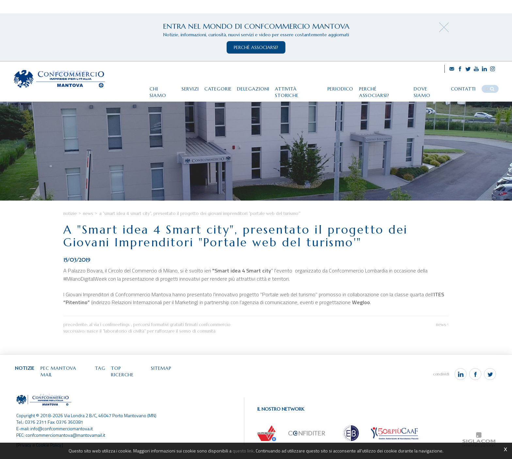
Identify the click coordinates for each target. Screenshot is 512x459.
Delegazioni (251, 87)
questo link (243, 450)
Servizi (185, 87)
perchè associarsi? (256, 47)
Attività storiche (296, 87)
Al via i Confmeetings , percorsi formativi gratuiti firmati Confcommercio (160, 332)
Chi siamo (157, 87)
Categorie (214, 87)
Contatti (465, 87)
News (88, 221)
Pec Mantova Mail (67, 376)
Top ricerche (132, 376)
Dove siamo (431, 87)
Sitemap (166, 376)
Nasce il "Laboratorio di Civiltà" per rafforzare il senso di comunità (151, 338)
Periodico (340, 87)
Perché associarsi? (384, 87)
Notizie (70, 221)
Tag (103, 376)
